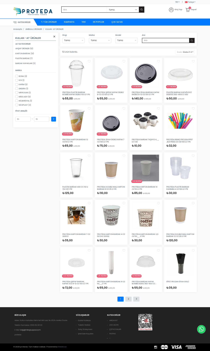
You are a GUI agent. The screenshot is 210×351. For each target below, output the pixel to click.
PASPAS (112, 333)
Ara (143, 35)
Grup (64, 35)
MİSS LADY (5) (23, 96)
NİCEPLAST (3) (23, 105)
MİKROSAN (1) (23, 92)
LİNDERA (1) (21, 88)
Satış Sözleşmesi (85, 329)
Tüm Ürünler (49, 22)
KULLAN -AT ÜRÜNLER (54, 29)
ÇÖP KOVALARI (115, 329)
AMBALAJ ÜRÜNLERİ (33, 29)
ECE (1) (19, 80)
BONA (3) (21, 76)
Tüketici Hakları (84, 325)
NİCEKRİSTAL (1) (23, 100)
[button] (109, 338)
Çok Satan (117, 22)
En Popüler (98, 22)
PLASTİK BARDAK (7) (24, 58)
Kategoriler (22, 22)
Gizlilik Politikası (84, 320)
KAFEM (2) (21, 84)
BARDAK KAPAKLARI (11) (25, 63)
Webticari (62, 347)
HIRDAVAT (113, 320)
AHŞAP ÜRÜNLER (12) (24, 48)
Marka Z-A (187, 52)
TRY (176, 2)
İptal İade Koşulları (85, 333)
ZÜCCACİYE (114, 325)
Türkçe (189, 2)
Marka (92, 35)
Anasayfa (17, 29)
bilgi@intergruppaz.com (30, 330)
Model (118, 35)
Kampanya (69, 22)
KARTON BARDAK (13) (24, 53)
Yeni (84, 22)
